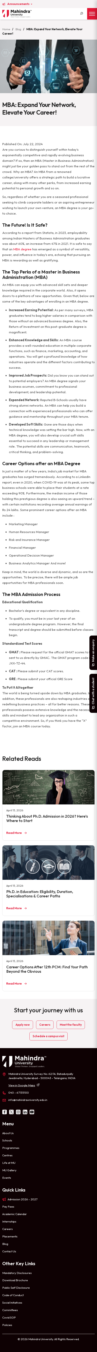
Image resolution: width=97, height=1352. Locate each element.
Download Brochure (15, 1280)
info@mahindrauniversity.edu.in (27, 1100)
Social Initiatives (12, 1302)
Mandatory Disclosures (17, 1273)
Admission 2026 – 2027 (23, 1199)
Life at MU (8, 1163)
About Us (8, 1133)
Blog (18, 29)
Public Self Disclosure (16, 1287)
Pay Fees (8, 1206)
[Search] (81, 14)
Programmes (10, 1148)
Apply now (22, 1024)
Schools (7, 1140)
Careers (44, 1024)
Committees (10, 1310)
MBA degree (22, 249)
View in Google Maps (21, 1085)
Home (6, 29)
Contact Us (9, 1251)
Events (6, 1177)
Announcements (18, 4)
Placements (9, 1236)
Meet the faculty (71, 1024)
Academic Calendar (14, 1214)
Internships (9, 1221)
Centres (7, 1155)
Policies (7, 1325)
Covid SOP (9, 1317)
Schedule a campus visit (48, 1036)
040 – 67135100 (18, 1092)
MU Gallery (9, 1170)
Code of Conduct (13, 1295)
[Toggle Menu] (92, 13)
